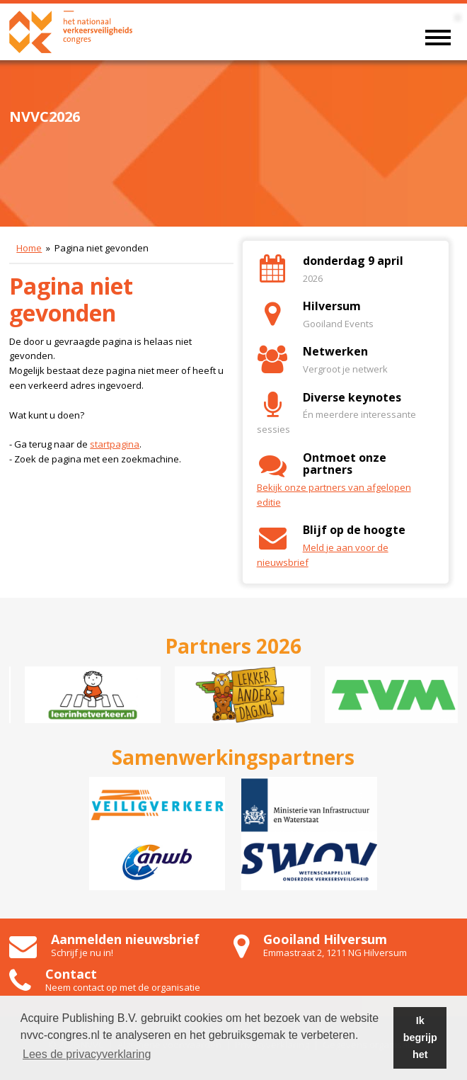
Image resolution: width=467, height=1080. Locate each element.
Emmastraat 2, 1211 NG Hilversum (335, 952)
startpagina (114, 444)
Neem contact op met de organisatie (122, 987)
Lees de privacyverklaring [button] (87, 1054)
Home (29, 247)
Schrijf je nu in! (82, 952)
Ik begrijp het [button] (420, 1037)
